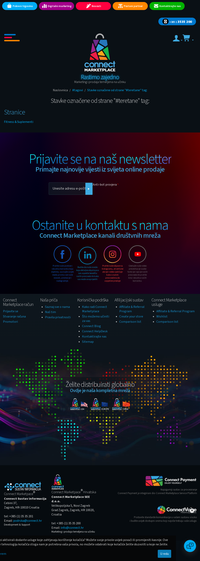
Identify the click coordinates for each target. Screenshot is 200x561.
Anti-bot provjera (105, 184)
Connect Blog (91, 326)
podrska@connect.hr (27, 521)
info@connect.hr (72, 528)
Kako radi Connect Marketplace (94, 309)
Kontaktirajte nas (94, 336)
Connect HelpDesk (95, 331)
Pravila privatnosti (58, 317)
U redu (164, 554)
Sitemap (88, 342)
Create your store (131, 316)
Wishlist (162, 316)
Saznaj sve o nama (57, 307)
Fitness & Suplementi (18, 122)
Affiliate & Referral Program (175, 311)
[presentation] (123, 195)
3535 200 (177, 21)
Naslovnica (60, 90)
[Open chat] (190, 546)
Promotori (10, 321)
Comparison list (130, 321)
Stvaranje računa (14, 316)
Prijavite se (10, 311)
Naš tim (50, 312)
